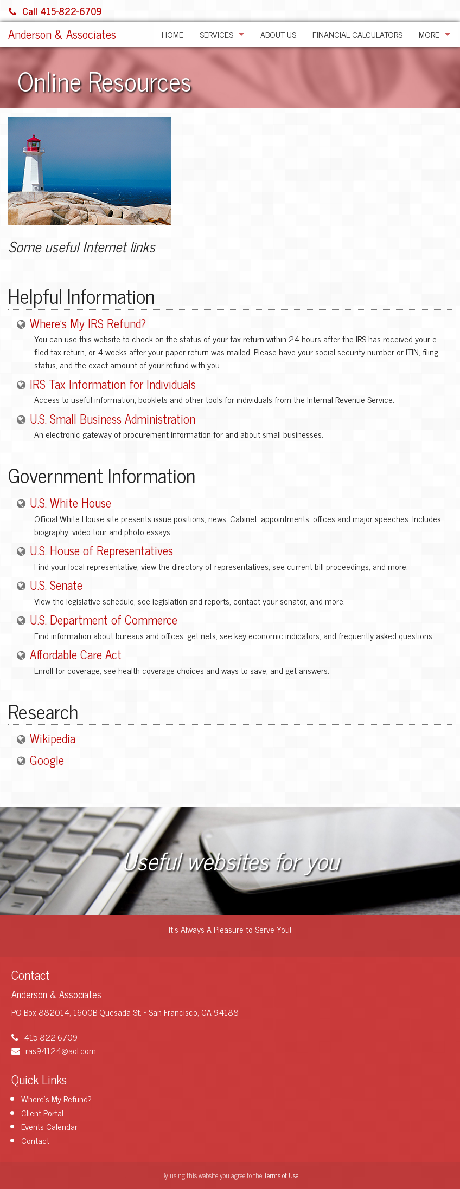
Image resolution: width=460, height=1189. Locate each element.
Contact (35, 1140)
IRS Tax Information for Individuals (113, 384)
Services (216, 34)
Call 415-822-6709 (55, 11)
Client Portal (42, 1113)
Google (47, 760)
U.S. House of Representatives (101, 550)
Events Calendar (49, 1126)
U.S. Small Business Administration (112, 418)
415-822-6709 (44, 1037)
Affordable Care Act (76, 654)
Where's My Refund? (56, 1098)
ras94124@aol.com (53, 1050)
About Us (278, 34)
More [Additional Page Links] (429, 34)
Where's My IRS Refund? (88, 323)
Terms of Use (281, 1175)
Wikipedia (52, 738)
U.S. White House (70, 502)
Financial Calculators (357, 34)
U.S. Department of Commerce (103, 619)
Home (172, 34)
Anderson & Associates (62, 34)
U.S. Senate (56, 585)
